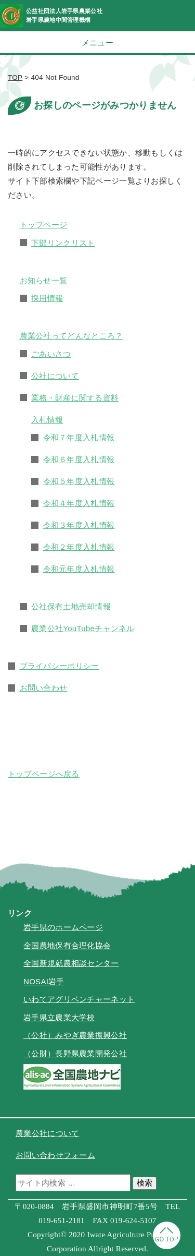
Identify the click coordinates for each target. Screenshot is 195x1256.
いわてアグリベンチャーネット (79, 999)
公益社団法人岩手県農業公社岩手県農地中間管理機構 (64, 15)
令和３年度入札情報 (79, 525)
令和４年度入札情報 (79, 503)
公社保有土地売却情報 (71, 606)
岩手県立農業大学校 (59, 1017)
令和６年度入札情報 (79, 459)
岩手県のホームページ (63, 927)
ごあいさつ (51, 353)
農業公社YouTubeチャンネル (83, 628)
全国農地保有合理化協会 (67, 945)
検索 (144, 1182)
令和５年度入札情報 (79, 481)
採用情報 (47, 298)
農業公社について (47, 1133)
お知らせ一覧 (44, 280)
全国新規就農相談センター (71, 963)
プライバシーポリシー (59, 665)
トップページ (44, 224)
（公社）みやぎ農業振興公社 (75, 1035)
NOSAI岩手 (43, 981)
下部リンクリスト (63, 242)
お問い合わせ (44, 687)
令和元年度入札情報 (79, 568)
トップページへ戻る (44, 773)
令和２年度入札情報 (79, 546)
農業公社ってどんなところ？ (71, 335)
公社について (55, 375)
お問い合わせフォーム (55, 1155)
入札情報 (47, 419)
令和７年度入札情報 (79, 437)
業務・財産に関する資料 (75, 397)
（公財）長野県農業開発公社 (75, 1053)
